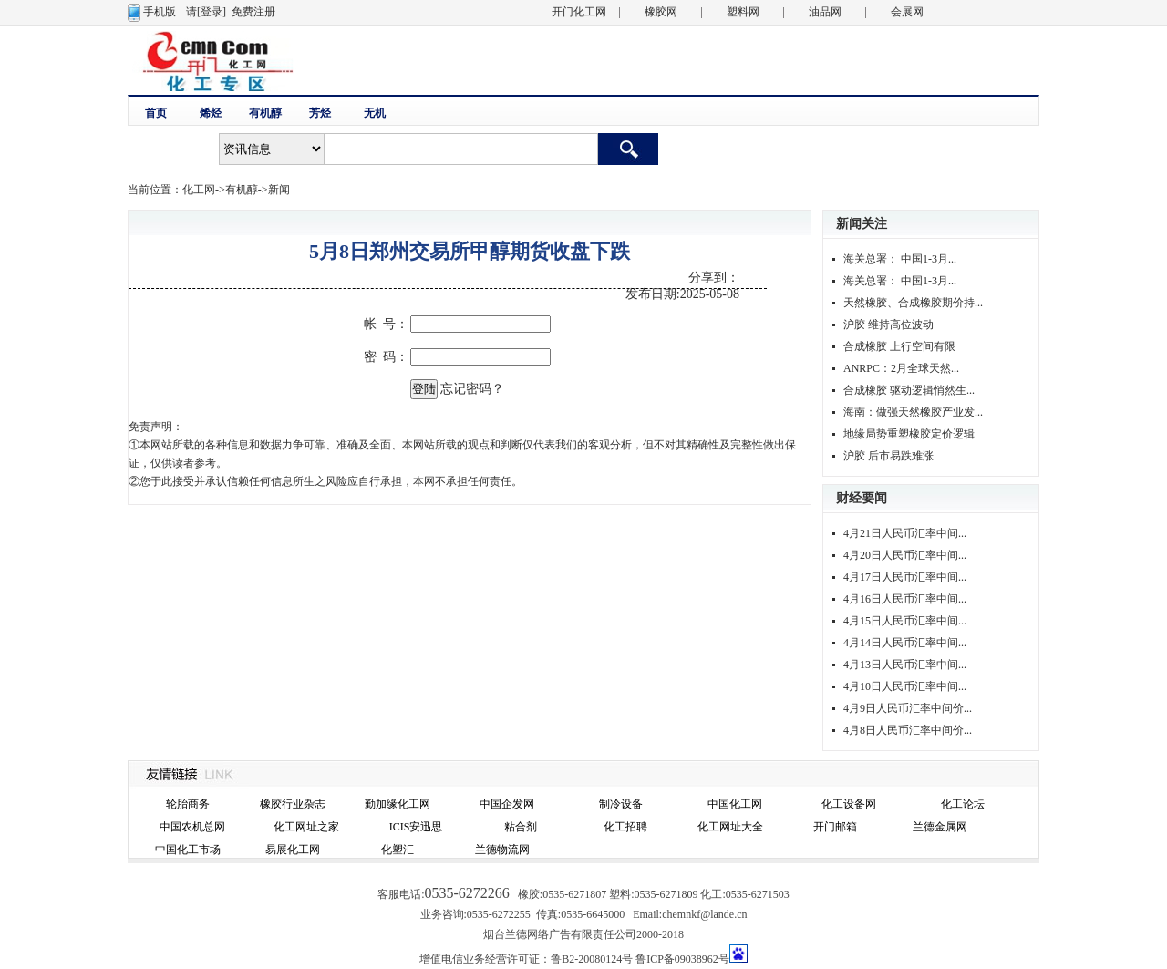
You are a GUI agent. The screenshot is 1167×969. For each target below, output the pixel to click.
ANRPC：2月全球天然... (901, 368)
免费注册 (253, 11)
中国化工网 (734, 804)
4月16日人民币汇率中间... (904, 599)
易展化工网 (292, 849)
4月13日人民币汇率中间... (904, 664)
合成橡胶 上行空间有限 (899, 346)
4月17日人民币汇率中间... (904, 577)
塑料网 (743, 11)
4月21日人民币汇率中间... (904, 533)
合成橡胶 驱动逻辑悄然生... (909, 390)
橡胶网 (661, 11)
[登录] (211, 11)
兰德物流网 (502, 849)
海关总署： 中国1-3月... (899, 259)
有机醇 (241, 189)
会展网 (907, 11)
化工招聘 (625, 826)
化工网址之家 (306, 826)
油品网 (825, 11)
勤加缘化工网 (397, 804)
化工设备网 (848, 804)
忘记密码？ (472, 389)
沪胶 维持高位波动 (888, 324)
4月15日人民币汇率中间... (904, 620)
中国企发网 (507, 804)
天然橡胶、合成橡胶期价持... (913, 302)
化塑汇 (397, 849)
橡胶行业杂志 (292, 804)
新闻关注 (861, 224)
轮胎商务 (188, 804)
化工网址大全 (730, 826)
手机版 (159, 11)
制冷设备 (621, 804)
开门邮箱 (835, 826)
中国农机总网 (192, 826)
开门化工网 (579, 11)
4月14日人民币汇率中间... (904, 642)
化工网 (198, 189)
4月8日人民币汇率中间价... (907, 730)
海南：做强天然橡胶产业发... (913, 412)
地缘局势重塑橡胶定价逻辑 (909, 434)
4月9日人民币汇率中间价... (907, 708)
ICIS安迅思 (416, 826)
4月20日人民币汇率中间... (904, 555)
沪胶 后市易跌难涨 (888, 455)
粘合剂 (520, 826)
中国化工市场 (188, 849)
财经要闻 (861, 498)
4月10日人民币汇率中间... (904, 686)
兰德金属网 (940, 826)
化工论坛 (963, 804)
